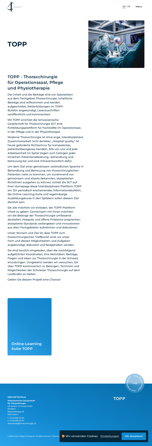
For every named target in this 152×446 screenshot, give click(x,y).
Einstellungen (109, 436)
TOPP (119, 398)
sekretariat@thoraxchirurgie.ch (22, 423)
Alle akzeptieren (134, 436)
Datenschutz (58, 436)
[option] (124, 6)
